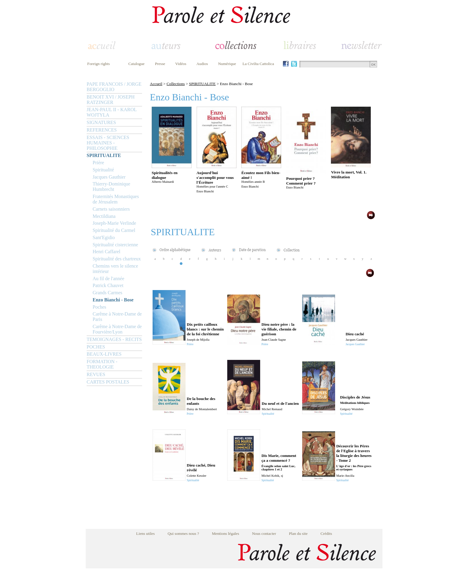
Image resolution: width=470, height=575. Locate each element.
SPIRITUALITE (104, 155)
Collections (176, 84)
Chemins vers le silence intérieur (115, 268)
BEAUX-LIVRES (104, 354)
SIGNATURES (101, 122)
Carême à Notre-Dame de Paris (117, 316)
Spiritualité (103, 169)
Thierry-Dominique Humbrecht (111, 186)
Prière (98, 162)
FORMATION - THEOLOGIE (102, 364)
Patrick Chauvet (108, 285)
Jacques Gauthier (109, 176)
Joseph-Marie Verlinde (114, 223)
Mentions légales (225, 533)
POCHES (96, 346)
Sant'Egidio (104, 237)
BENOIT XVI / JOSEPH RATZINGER (111, 99)
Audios (202, 63)
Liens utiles (145, 533)
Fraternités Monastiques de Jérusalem (116, 199)
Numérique (227, 63)
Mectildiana (104, 216)
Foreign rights (98, 63)
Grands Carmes (107, 292)
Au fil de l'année (108, 278)
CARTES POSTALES (108, 381)
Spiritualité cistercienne (115, 244)
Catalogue (136, 63)
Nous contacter (264, 533)
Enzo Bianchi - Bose (113, 299)
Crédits (326, 533)
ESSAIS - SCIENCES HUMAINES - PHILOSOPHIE (108, 143)
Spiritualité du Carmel (114, 230)
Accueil (156, 84)
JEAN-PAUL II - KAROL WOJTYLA (112, 112)
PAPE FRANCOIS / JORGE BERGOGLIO (114, 87)
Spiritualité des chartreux (117, 258)
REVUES (96, 374)
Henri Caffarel (106, 251)
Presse (160, 63)
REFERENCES (102, 129)
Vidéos (180, 63)
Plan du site (298, 533)
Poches (99, 307)
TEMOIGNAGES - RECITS (114, 339)
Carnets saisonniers (111, 209)
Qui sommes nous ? (183, 533)
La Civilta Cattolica (258, 63)
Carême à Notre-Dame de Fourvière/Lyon (117, 329)
